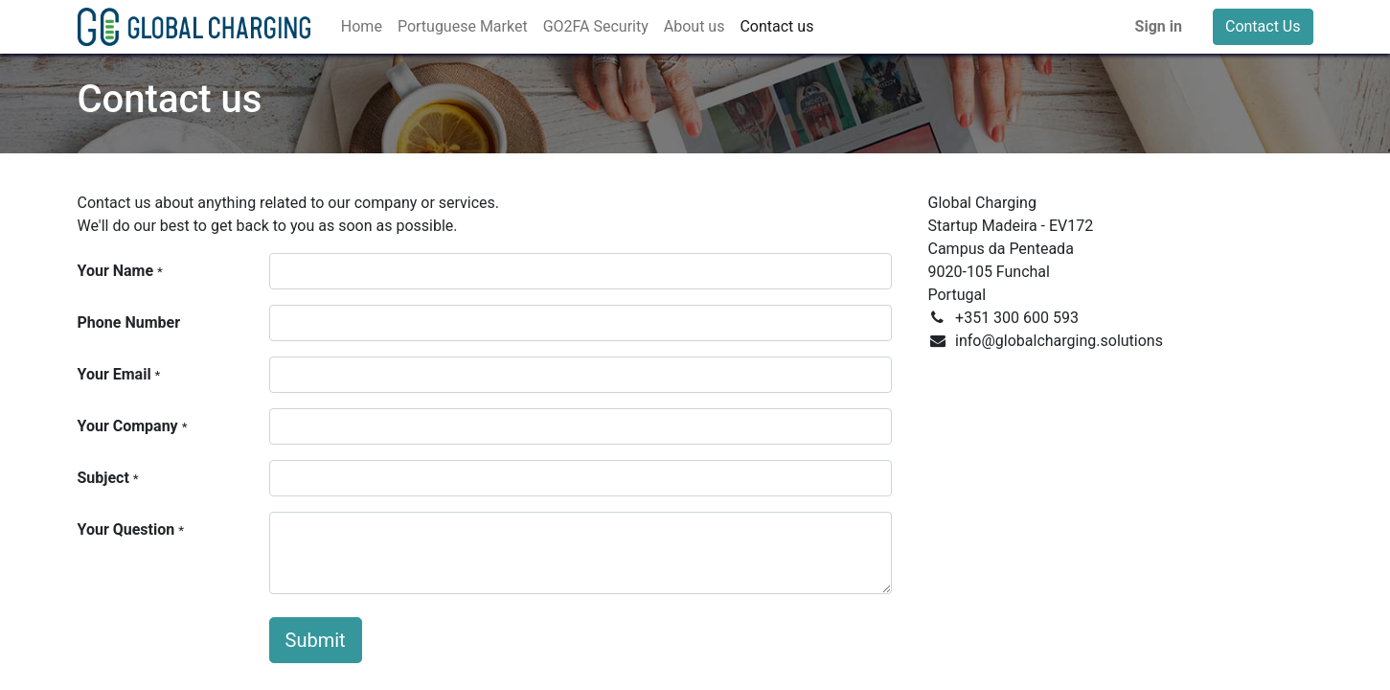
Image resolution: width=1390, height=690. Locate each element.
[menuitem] (361, 27)
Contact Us (1263, 26)
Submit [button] (315, 640)
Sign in (1158, 26)
